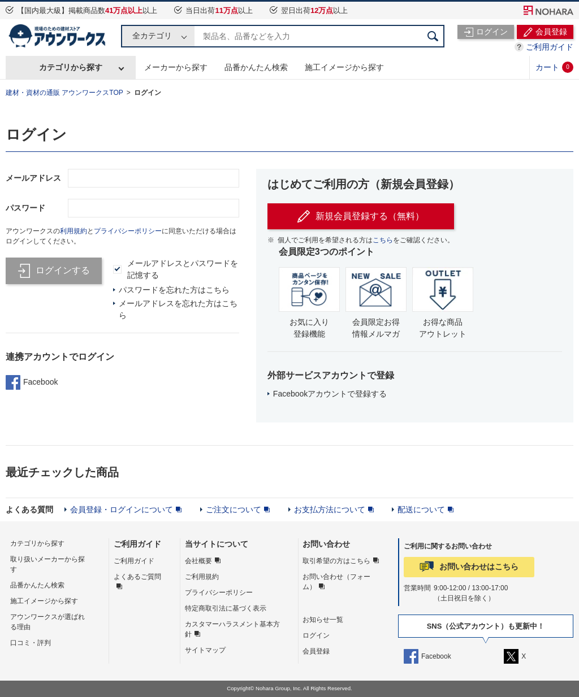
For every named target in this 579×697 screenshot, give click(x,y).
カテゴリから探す (70, 67)
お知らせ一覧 (323, 620)
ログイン (147, 93)
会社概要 (198, 561)
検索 (433, 36)
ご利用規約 (202, 577)
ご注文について (233, 509)
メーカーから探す (176, 67)
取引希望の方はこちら (336, 561)
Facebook (32, 382)
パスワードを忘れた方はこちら (174, 289)
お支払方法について (329, 509)
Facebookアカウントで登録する (330, 393)
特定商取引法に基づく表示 (225, 608)
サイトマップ (205, 650)
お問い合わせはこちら (478, 566)
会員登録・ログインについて (121, 509)
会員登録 (316, 651)
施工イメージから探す (344, 67)
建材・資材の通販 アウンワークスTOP (64, 93)
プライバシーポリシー (128, 231)
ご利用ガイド (549, 47)
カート (554, 67)
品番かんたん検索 (256, 67)
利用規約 (73, 231)
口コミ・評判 (30, 643)
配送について (421, 509)
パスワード (25, 207)
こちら (383, 240)
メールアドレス (33, 177)
